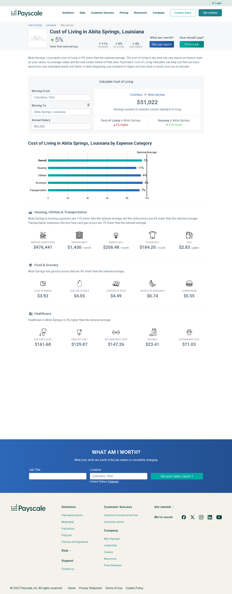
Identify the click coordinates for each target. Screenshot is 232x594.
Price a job (192, 44)
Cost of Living (35, 25)
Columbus (136, 94)
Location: (95, 469)
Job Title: (35, 469)
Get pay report (162, 44)
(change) (113, 481)
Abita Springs (156, 94)
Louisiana (51, 25)
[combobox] (61, 97)
